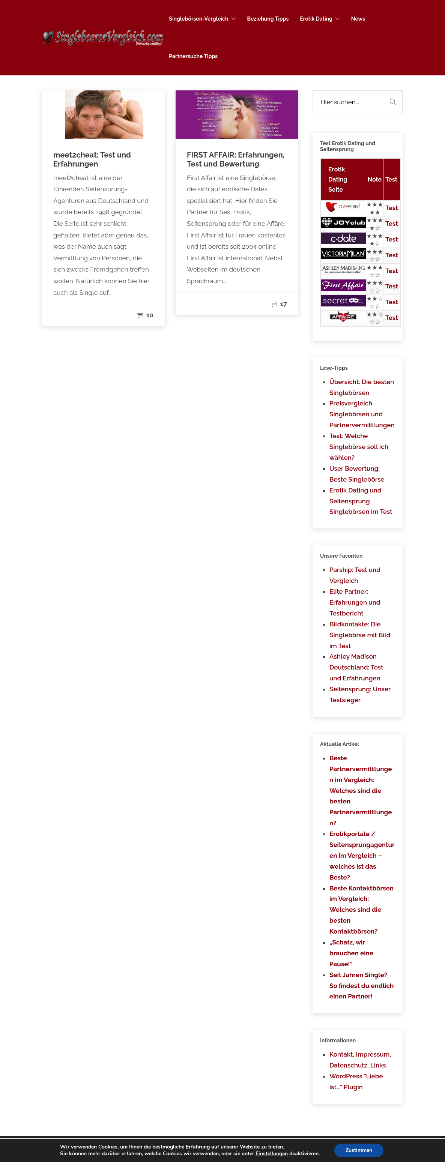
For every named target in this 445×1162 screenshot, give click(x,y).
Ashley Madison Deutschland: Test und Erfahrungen (356, 667)
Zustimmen (359, 1150)
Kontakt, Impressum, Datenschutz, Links (360, 1060)
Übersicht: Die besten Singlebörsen (361, 387)
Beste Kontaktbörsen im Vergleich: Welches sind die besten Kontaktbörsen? (361, 909)
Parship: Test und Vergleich (354, 575)
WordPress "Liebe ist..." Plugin (356, 1081)
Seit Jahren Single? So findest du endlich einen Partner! (361, 985)
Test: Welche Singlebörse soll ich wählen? (358, 446)
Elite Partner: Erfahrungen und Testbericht (354, 602)
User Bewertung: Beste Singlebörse (357, 474)
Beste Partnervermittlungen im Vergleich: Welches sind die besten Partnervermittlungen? (360, 790)
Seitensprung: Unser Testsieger (360, 694)
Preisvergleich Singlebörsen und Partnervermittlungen (362, 414)
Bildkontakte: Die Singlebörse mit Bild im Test (359, 635)
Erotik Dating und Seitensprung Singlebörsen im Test (360, 501)
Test (391, 208)
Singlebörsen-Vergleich (198, 19)
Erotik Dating (316, 19)
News (358, 19)
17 (279, 304)
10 (145, 315)
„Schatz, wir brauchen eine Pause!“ (351, 953)
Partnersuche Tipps (193, 56)
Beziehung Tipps (268, 19)
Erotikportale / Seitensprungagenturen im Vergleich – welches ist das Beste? (362, 855)
